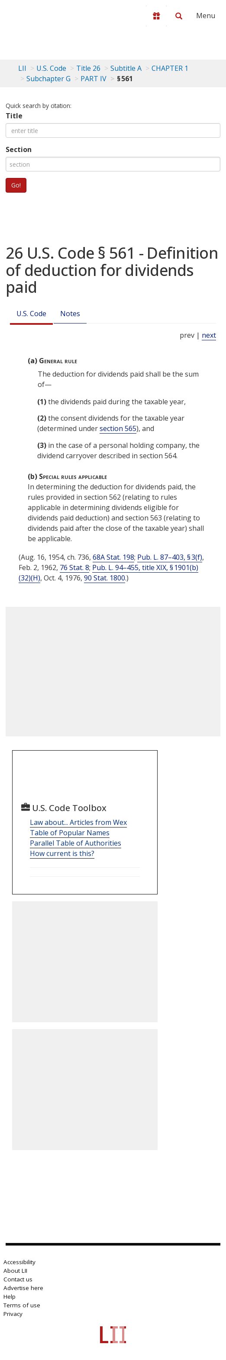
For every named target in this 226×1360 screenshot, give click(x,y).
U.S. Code (31, 313)
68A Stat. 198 (113, 557)
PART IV (94, 78)
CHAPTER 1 (170, 68)
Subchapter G (48, 78)
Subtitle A (126, 68)
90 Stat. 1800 (104, 578)
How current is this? (62, 853)
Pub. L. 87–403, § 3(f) (169, 557)
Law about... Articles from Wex (78, 822)
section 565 (118, 428)
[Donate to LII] (156, 16)
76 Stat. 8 (74, 567)
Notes (70, 313)
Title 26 (88, 68)
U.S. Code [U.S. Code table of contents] (51, 68)
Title (14, 115)
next (209, 335)
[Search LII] (178, 16)
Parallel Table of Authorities (75, 843)
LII (22, 68)
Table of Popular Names (70, 832)
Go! (16, 185)
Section (19, 149)
